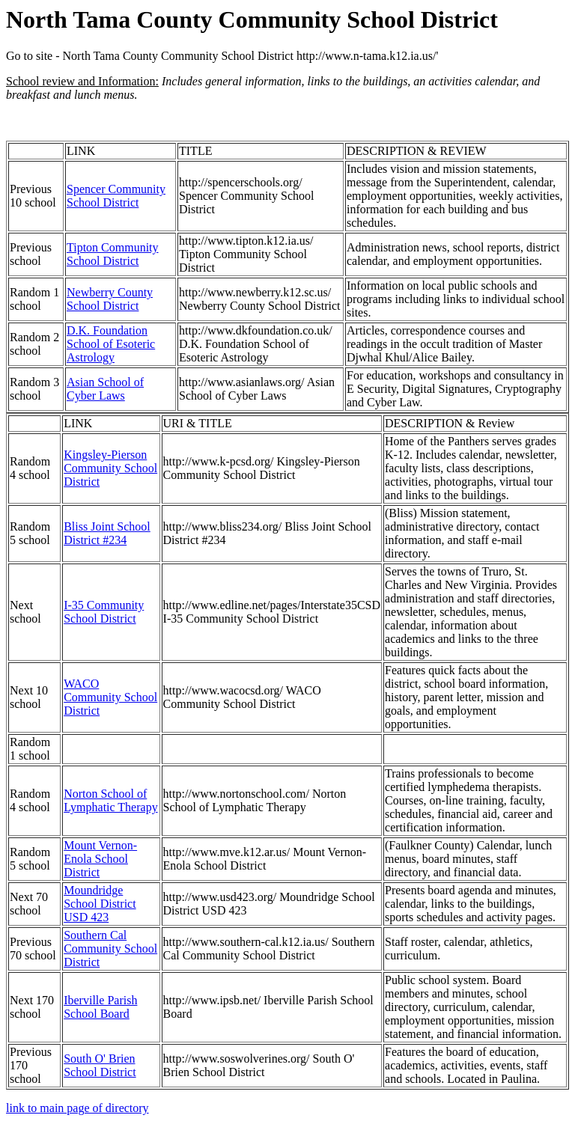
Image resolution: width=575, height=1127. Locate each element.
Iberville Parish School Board (100, 1007)
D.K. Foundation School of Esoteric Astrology (111, 344)
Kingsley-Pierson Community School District (110, 468)
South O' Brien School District (100, 1065)
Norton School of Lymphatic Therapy (110, 800)
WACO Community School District (110, 697)
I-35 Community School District (104, 612)
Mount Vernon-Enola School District (100, 859)
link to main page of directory (77, 1108)
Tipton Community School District (113, 254)
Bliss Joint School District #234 (107, 533)
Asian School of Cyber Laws (105, 389)
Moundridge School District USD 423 (100, 903)
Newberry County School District (110, 299)
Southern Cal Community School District (110, 948)
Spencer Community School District (116, 196)
